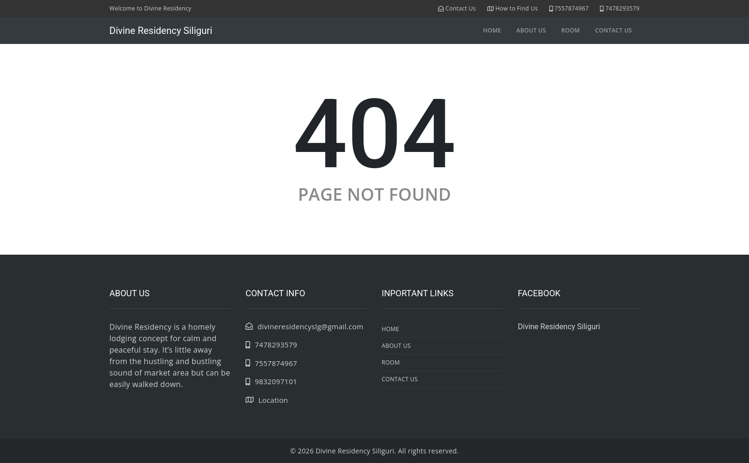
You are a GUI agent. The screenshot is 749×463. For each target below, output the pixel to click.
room (570, 30)
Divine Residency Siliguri (160, 30)
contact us (613, 30)
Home (492, 30)
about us (531, 30)
